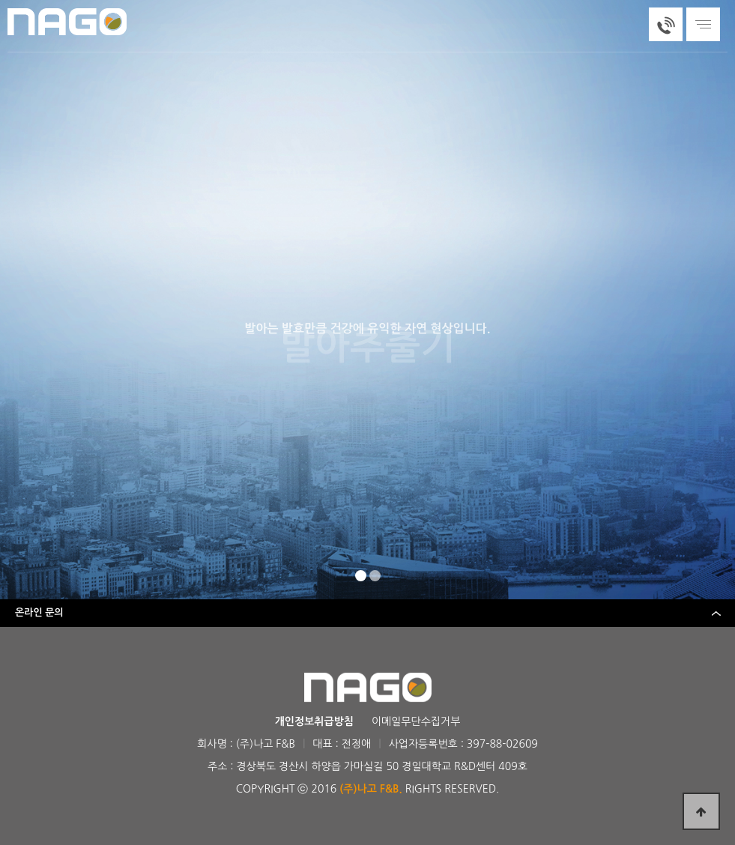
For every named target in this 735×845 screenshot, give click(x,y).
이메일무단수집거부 (416, 721)
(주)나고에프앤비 (71, 21)
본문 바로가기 (0, 0)
